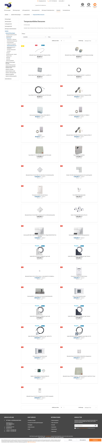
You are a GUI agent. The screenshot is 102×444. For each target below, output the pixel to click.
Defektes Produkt (31, 420)
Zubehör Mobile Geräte (10, 71)
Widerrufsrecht (31, 427)
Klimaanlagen (8, 19)
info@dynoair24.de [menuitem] (41, 0)
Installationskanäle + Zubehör (11, 54)
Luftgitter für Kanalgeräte (11, 44)
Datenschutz (54, 429)
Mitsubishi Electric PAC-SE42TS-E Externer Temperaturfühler (79, 95)
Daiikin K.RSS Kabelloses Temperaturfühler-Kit (40, 376)
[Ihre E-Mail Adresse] (83, 425)
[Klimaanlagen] (7, 10)
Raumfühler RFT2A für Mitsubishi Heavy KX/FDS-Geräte (40, 95)
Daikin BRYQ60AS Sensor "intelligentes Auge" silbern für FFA (79, 336)
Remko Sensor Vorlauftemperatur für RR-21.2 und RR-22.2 (79, 75)
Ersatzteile (9, 51)
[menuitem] (52, 6)
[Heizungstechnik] (35, 10)
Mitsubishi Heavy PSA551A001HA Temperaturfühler (39, 55)
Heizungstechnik (8, 26)
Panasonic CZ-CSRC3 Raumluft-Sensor (40, 195)
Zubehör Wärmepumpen (11, 64)
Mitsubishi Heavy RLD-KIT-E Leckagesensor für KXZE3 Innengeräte (40, 396)
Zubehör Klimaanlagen (10, 33)
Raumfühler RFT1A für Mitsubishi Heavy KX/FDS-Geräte (40, 155)
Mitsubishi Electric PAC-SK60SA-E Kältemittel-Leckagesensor (79, 356)
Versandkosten (48, 436)
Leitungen (8, 52)
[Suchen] (69, 5)
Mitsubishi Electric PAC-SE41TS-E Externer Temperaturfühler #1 (79, 135)
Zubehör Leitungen (9, 69)
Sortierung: (81, 40)
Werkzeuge (8, 57)
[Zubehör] (58, 10)
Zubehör (6, 31)
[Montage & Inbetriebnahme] (48, 10)
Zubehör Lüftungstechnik (11, 72)
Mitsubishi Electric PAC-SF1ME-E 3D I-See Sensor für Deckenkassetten (40, 175)
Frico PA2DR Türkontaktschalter (79, 195)
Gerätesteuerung (9, 36)
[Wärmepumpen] (16, 10)
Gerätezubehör (8, 37)
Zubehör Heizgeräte (10, 74)
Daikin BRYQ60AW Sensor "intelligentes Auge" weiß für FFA (40, 336)
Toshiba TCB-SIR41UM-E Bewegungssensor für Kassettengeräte (79, 175)
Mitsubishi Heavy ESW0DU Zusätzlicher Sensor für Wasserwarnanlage (79, 55)
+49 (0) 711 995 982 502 (11, 429)
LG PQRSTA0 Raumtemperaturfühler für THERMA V (79, 115)
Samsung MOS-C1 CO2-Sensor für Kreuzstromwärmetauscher (39, 296)
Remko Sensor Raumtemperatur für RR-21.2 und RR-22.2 (39, 75)
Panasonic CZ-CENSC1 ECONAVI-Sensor (79, 276)
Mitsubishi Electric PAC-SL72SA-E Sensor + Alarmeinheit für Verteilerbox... (40, 276)
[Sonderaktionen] (66, 10)
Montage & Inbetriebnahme (10, 28)
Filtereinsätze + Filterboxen (11, 39)
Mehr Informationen (32, 442)
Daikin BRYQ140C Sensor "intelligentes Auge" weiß (40, 256)
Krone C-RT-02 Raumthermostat (79, 296)
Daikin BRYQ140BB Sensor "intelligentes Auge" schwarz (79, 316)
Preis (49, 37)
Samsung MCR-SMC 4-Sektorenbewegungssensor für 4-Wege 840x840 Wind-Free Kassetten (40, 235)
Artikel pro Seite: (55, 40)
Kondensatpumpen (10, 42)
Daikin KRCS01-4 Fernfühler (79, 155)
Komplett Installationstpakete (11, 34)
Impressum (53, 431)
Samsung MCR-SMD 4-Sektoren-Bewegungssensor (79, 235)
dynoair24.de (9, 428)
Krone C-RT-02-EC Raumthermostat (40, 356)
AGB (29, 429)
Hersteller (25, 37)
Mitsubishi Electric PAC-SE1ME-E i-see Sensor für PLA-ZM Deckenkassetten (40, 215)
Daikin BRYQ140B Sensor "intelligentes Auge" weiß (40, 316)
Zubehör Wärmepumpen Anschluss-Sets (11, 67)
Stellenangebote (55, 420)
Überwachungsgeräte (10, 60)
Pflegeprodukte (9, 55)
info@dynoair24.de (10, 426)
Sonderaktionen (8, 78)
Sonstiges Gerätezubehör (11, 49)
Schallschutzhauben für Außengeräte (11, 48)
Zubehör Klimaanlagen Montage (10, 63)
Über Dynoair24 (54, 422)
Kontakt (53, 424)
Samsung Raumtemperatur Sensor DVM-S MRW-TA (40, 115)
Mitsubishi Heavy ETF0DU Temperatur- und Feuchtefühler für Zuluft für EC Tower (79, 376)
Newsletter (53, 427)
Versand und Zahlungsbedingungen (35, 422)
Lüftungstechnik (8, 23)
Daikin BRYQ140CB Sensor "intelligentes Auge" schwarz (79, 256)
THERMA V (40, 135)
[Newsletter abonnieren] (95, 425)
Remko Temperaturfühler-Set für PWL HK (79, 215)
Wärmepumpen (8, 21)
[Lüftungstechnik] (26, 10)
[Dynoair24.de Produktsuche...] (52, 5)
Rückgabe (30, 424)
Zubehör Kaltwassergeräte (11, 76)
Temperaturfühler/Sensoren (11, 45)
